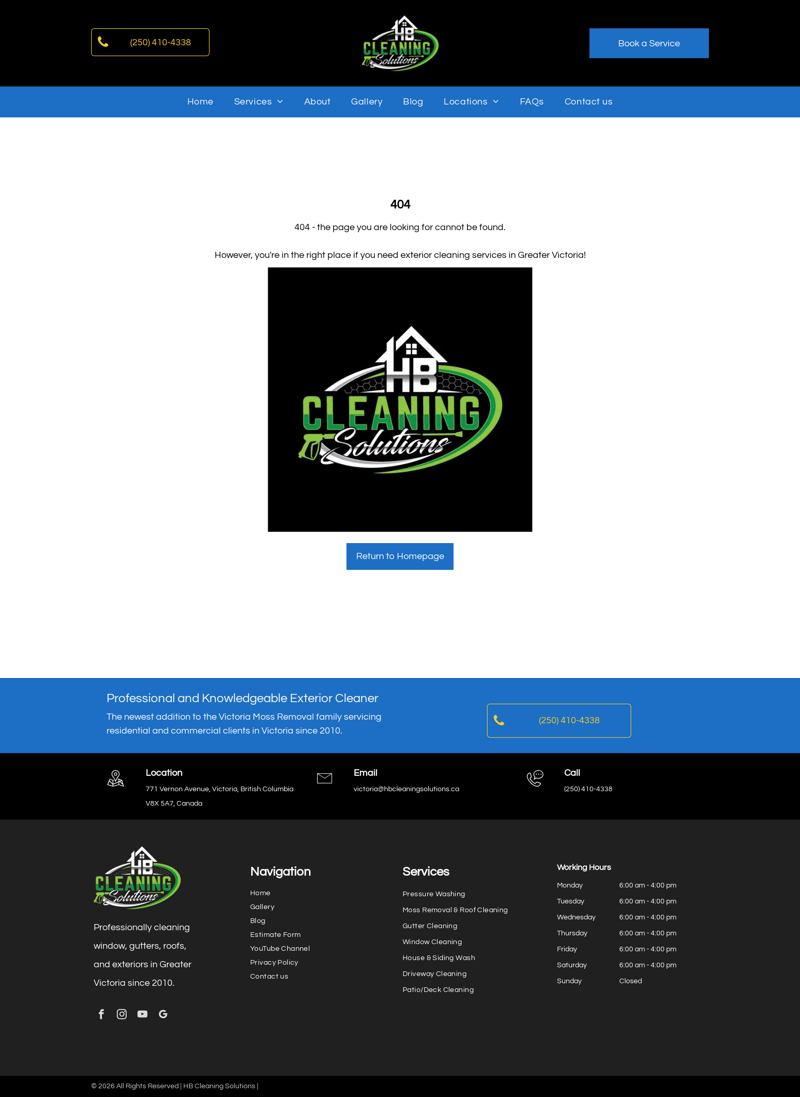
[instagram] (121, 1015)
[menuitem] (200, 102)
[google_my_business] (162, 1015)
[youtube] (142, 1015)
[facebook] (101, 1015)
